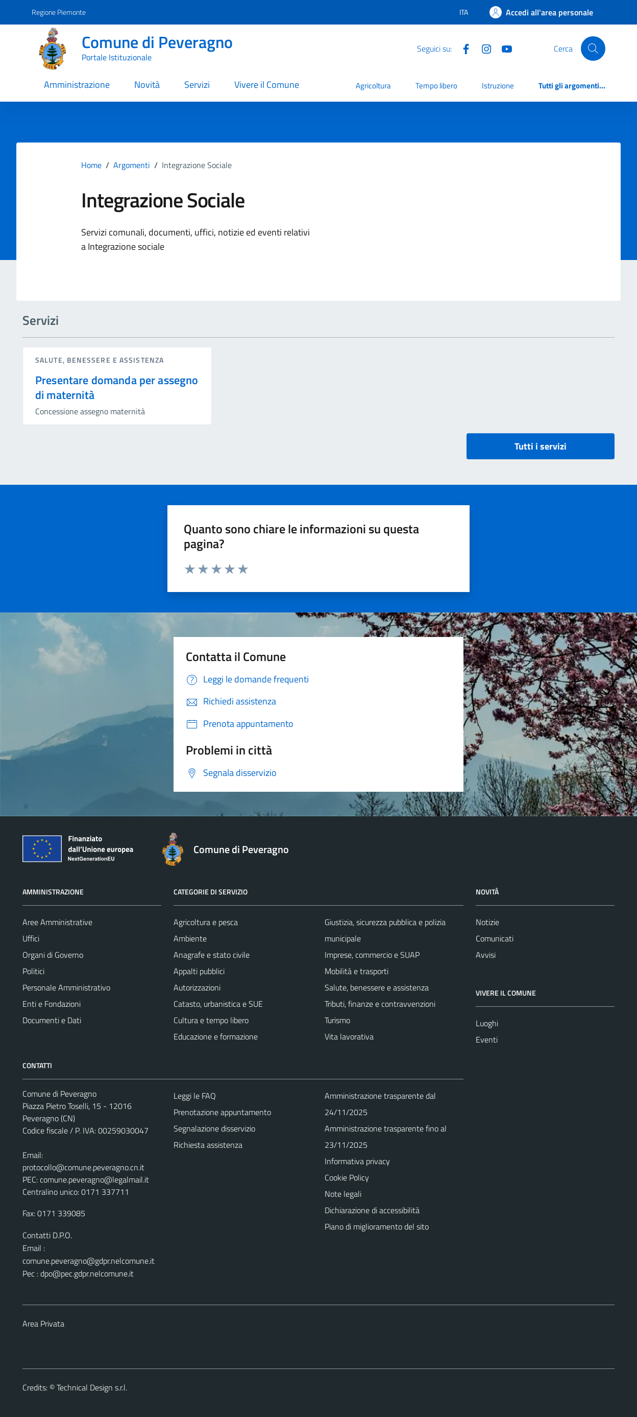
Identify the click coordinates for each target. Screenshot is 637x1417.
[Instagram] (482, 48)
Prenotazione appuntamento (222, 1112)
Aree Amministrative (57, 922)
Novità (147, 84)
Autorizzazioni (197, 987)
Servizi (197, 84)
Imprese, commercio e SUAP (372, 955)
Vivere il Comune (266, 84)
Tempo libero (436, 85)
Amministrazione (77, 84)
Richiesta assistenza (208, 1145)
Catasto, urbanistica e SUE (218, 1004)
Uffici (30, 938)
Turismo (337, 1020)
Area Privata (43, 1323)
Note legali (343, 1194)
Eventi (487, 1039)
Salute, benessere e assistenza (99, 360)
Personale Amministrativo (66, 987)
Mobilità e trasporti (356, 971)
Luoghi (487, 1023)
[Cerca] (593, 48)
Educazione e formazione (216, 1036)
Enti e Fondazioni (51, 1004)
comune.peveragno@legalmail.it (94, 1179)
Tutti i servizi (540, 446)
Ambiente (190, 938)
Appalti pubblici (199, 971)
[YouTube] (503, 48)
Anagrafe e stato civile (212, 955)
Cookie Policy (347, 1177)
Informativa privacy (357, 1161)
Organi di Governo (52, 955)
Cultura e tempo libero (211, 1020)
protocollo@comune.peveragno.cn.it (83, 1167)
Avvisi (486, 955)
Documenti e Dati (51, 1020)
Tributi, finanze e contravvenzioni (380, 1004)
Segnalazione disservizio (214, 1128)
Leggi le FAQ (195, 1096)
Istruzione (498, 85)
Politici (33, 971)
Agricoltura (373, 85)
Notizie (487, 922)
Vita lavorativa (349, 1036)
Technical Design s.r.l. (92, 1387)
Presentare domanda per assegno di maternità (117, 387)
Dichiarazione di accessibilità (372, 1210)
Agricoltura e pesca (206, 922)
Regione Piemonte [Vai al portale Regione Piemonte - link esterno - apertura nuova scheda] (59, 12)
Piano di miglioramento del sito (377, 1226)
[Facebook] (462, 48)
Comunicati (494, 938)
